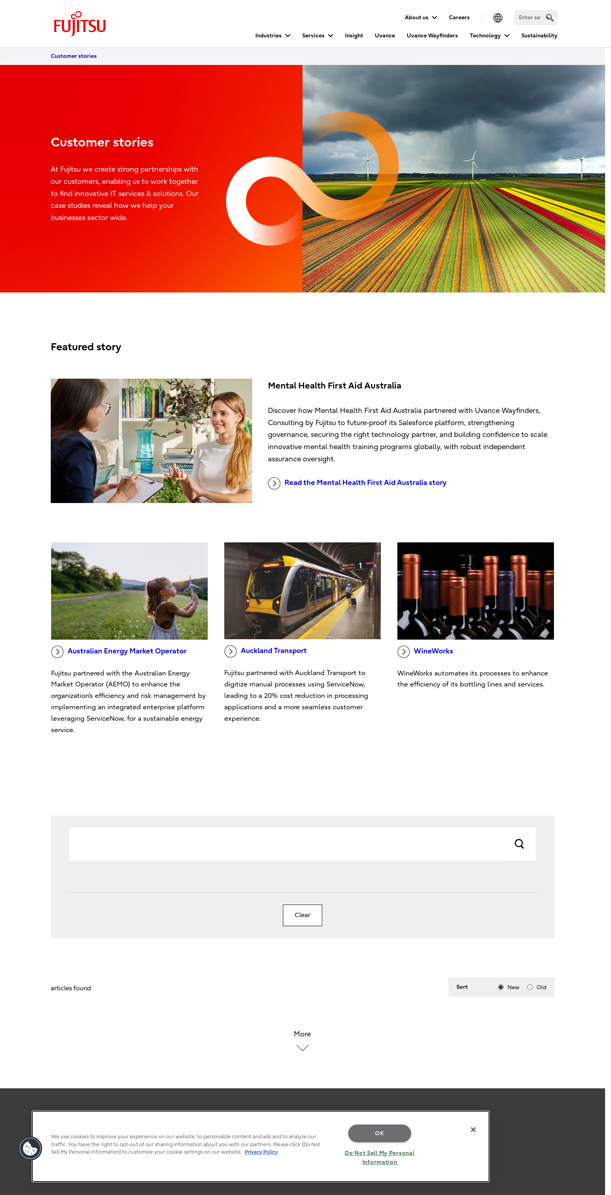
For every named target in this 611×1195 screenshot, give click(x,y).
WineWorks (425, 652)
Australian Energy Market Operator (118, 652)
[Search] (535, 17)
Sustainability (539, 35)
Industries (268, 35)
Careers (459, 17)
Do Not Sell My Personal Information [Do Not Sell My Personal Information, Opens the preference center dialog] (380, 1157)
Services (313, 35)
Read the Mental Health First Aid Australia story (357, 483)
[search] (550, 17)
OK (379, 1133)
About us (416, 17)
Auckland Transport (265, 651)
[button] (30, 1148)
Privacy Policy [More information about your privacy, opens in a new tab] (261, 1152)
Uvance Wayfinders (432, 35)
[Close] (473, 1129)
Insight (354, 35)
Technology (485, 35)
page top (593, 1075)
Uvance (385, 35)
